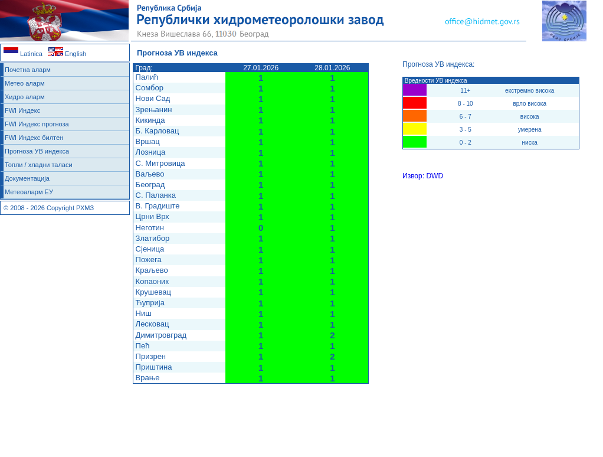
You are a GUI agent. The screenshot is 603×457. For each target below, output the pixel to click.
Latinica (23, 53)
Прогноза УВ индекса (37, 151)
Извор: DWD (422, 176)
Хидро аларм (25, 96)
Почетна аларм (28, 69)
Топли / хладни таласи (39, 164)
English (67, 53)
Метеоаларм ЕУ (29, 191)
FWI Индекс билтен (34, 137)
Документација (27, 178)
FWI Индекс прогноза (37, 124)
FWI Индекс (22, 110)
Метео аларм (25, 83)
